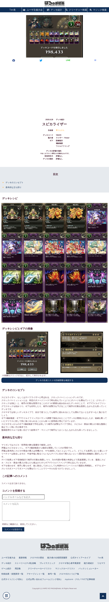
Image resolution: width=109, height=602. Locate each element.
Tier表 (11, 9)
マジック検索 (98, 9)
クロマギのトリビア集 (69, 574)
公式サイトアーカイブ (80, 557)
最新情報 (23, 557)
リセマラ (101, 563)
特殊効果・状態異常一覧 (12, 574)
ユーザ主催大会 (33, 9)
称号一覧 (52, 574)
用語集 (18, 568)
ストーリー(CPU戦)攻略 (25, 563)
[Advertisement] (54, 87)
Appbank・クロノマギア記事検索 (80, 579)
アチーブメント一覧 (36, 574)
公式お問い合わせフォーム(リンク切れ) (43, 579)
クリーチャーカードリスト (40, 568)
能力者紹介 (89, 563)
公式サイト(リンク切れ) (12, 579)
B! (95, 60)
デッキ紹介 (54, 9)
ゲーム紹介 (6, 568)
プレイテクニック (47, 563)
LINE (68, 60)
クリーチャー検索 (76, 9)
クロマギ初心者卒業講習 (69, 563)
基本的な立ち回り (13, 187)
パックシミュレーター (88, 568)
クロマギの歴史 (37, 557)
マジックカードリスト (65, 568)
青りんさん (60, 130)
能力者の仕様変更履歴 (57, 557)
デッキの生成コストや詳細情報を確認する (54, 380)
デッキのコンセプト (14, 182)
